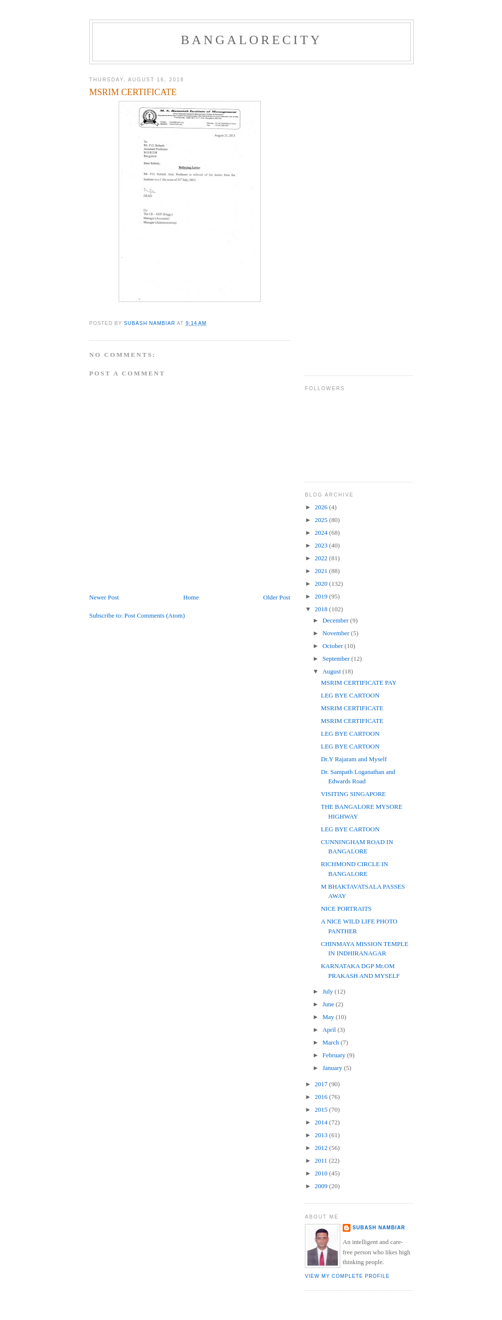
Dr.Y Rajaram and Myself (354, 759)
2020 (322, 583)
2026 (322, 507)
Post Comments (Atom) (155, 615)
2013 (322, 1135)
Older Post (276, 597)
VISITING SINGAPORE (353, 793)
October (334, 645)
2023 (322, 545)
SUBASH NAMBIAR (378, 1227)
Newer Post (104, 597)
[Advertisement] (344, 216)
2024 (322, 532)
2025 (322, 519)
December (337, 620)
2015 (322, 1109)
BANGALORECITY (252, 40)
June (329, 1004)
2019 (322, 596)
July (329, 991)
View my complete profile (347, 1276)
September (337, 658)
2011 (322, 1160)
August (333, 671)
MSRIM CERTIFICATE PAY (358, 682)
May (329, 1017)
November (337, 633)
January (333, 1067)
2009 (322, 1186)
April (330, 1029)
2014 (322, 1122)
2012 (322, 1147)
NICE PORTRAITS (346, 908)
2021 (322, 570)
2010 (322, 1173)
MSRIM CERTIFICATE (352, 708)
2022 (322, 558)
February (335, 1055)
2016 (322, 1096)
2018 (322, 609)
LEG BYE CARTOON (350, 695)
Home (191, 597)
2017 (322, 1084)
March (332, 1042)
